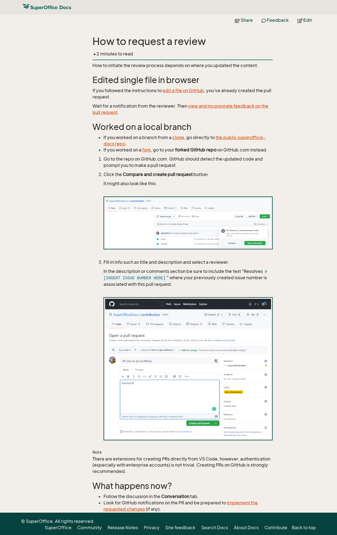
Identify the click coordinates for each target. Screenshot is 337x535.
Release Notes (123, 527)
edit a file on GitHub (183, 90)
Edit (305, 20)
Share (244, 20)
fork (146, 150)
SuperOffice (58, 527)
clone (178, 137)
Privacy (152, 527)
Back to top (304, 527)
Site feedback (180, 527)
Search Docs (214, 527)
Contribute (275, 527)
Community (89, 527)
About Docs (246, 527)
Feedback (275, 20)
